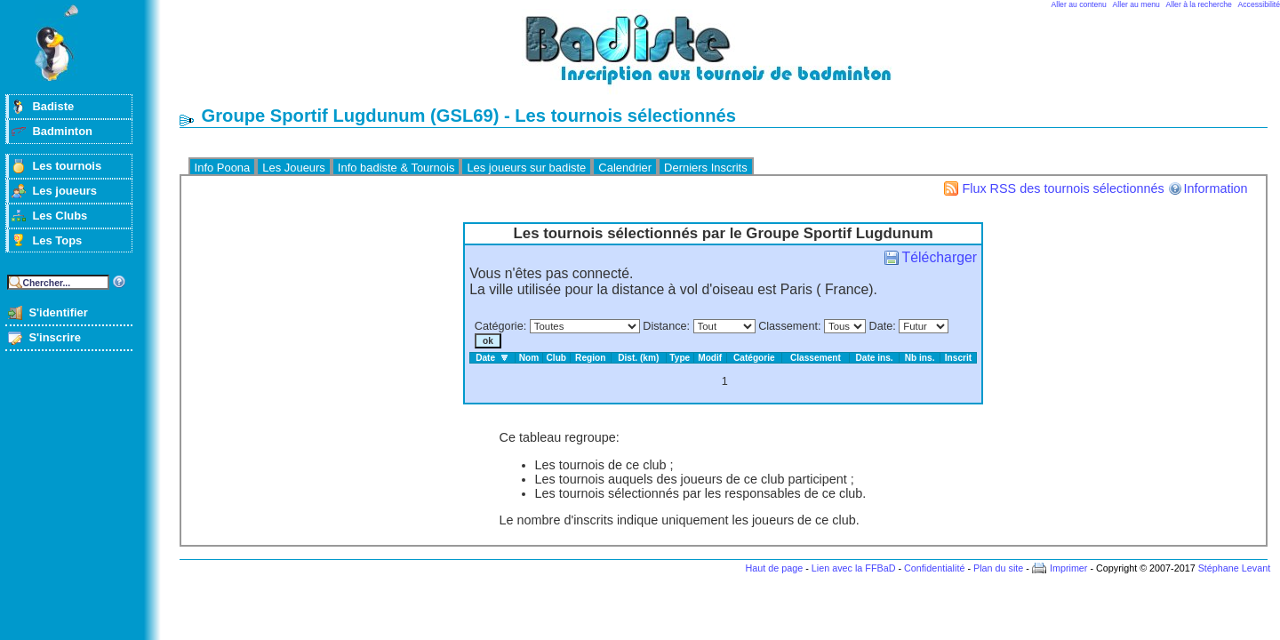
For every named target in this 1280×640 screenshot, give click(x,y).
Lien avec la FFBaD (854, 568)
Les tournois (66, 165)
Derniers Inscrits (706, 167)
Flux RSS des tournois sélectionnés (1063, 188)
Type (679, 358)
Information (1216, 188)
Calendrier (625, 167)
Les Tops (57, 240)
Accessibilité (1259, 4)
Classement (788, 326)
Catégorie (499, 326)
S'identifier (57, 312)
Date (881, 326)
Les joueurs (64, 190)
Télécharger (939, 257)
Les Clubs (59, 215)
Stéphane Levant (1234, 568)
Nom (529, 358)
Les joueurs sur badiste (526, 167)
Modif (710, 358)
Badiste (53, 106)
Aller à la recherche (1199, 4)
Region (590, 358)
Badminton (62, 131)
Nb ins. (920, 358)
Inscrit (958, 358)
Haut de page (774, 568)
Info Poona (223, 167)
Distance (664, 326)
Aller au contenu (1079, 4)
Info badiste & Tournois (396, 167)
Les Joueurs (293, 167)
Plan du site (998, 568)
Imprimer (1069, 568)
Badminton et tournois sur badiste (730, 58)
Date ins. (873, 358)
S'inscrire (54, 337)
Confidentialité (934, 568)
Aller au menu (1136, 4)
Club (557, 358)
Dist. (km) (638, 358)
